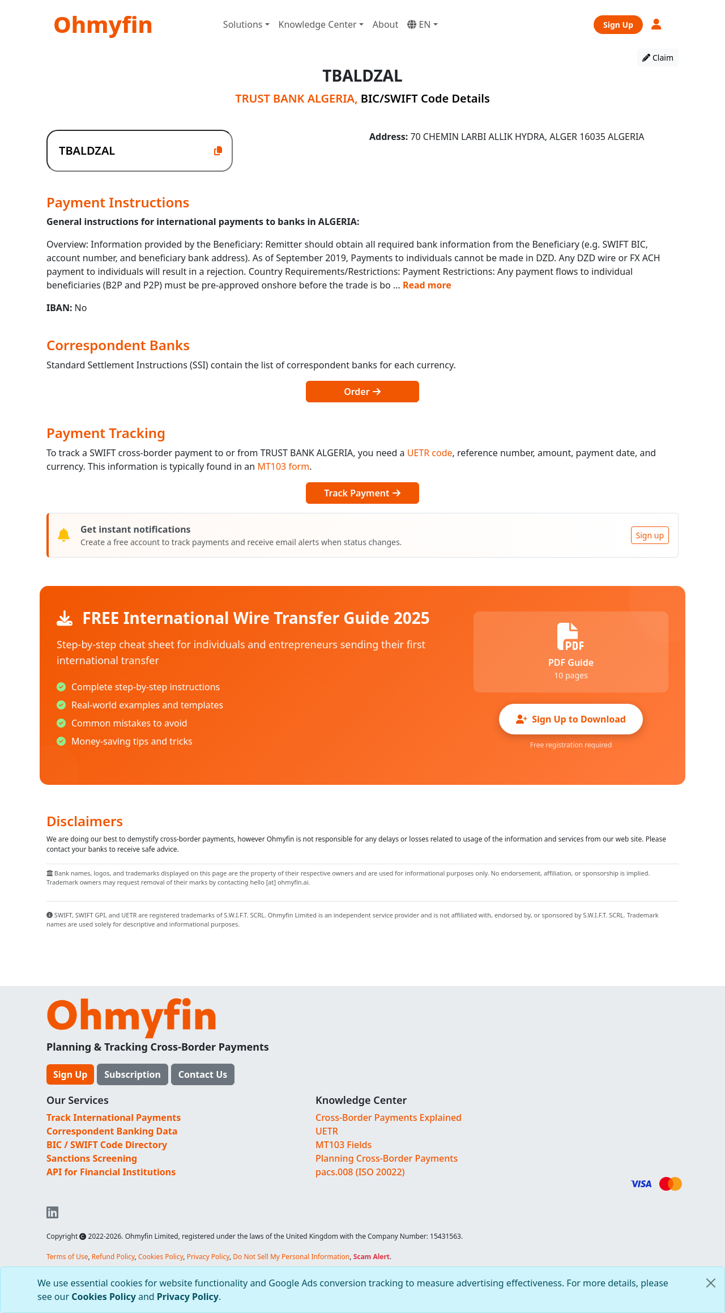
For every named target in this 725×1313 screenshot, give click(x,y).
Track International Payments (113, 1117)
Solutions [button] (243, 24)
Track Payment (362, 493)
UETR (326, 1131)
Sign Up (618, 24)
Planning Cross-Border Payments (386, 1158)
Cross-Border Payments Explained (388, 1117)
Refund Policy (113, 1256)
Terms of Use (67, 1256)
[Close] (710, 1283)
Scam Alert (371, 1256)
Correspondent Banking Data (111, 1131)
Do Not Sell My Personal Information (291, 1256)
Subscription (132, 1074)
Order (362, 391)
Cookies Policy (103, 1296)
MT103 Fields (343, 1144)
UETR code (430, 453)
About (385, 24)
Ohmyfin (103, 24)
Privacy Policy (188, 1296)
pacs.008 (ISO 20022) (360, 1172)
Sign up (650, 535)
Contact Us (203, 1074)
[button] (657, 24)
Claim (657, 57)
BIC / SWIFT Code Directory (106, 1144)
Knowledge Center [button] (318, 24)
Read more (427, 285)
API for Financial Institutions (111, 1172)
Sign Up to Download (571, 719)
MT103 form (283, 466)
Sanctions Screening (91, 1158)
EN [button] (418, 24)
